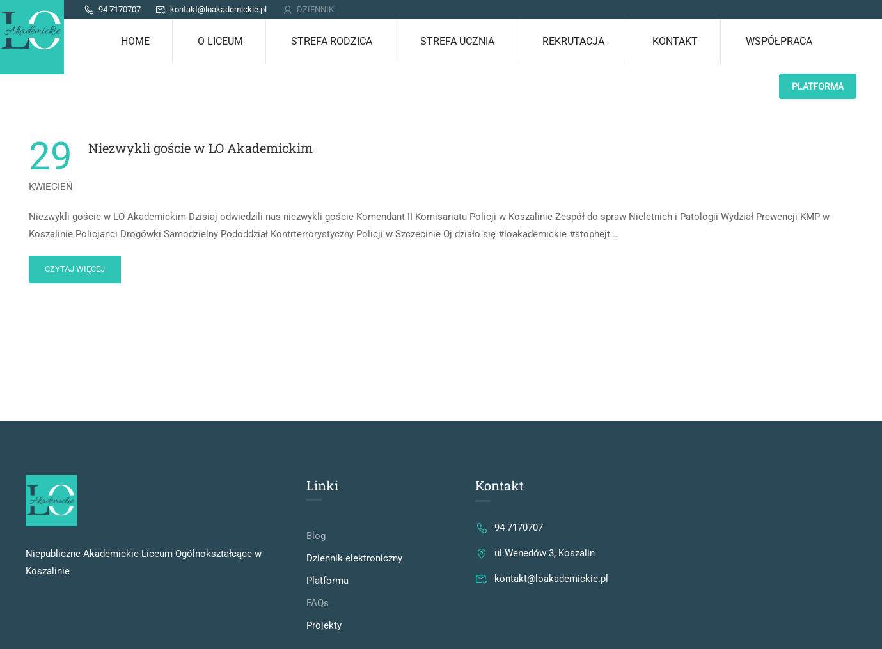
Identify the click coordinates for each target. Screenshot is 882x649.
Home (135, 41)
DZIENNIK (307, 9)
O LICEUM (220, 41)
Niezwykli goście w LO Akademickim (200, 147)
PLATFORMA (818, 86)
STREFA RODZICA (331, 41)
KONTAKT (675, 41)
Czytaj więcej (74, 265)
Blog (316, 536)
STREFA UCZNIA (457, 41)
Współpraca (779, 41)
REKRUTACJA (573, 41)
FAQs (317, 603)
